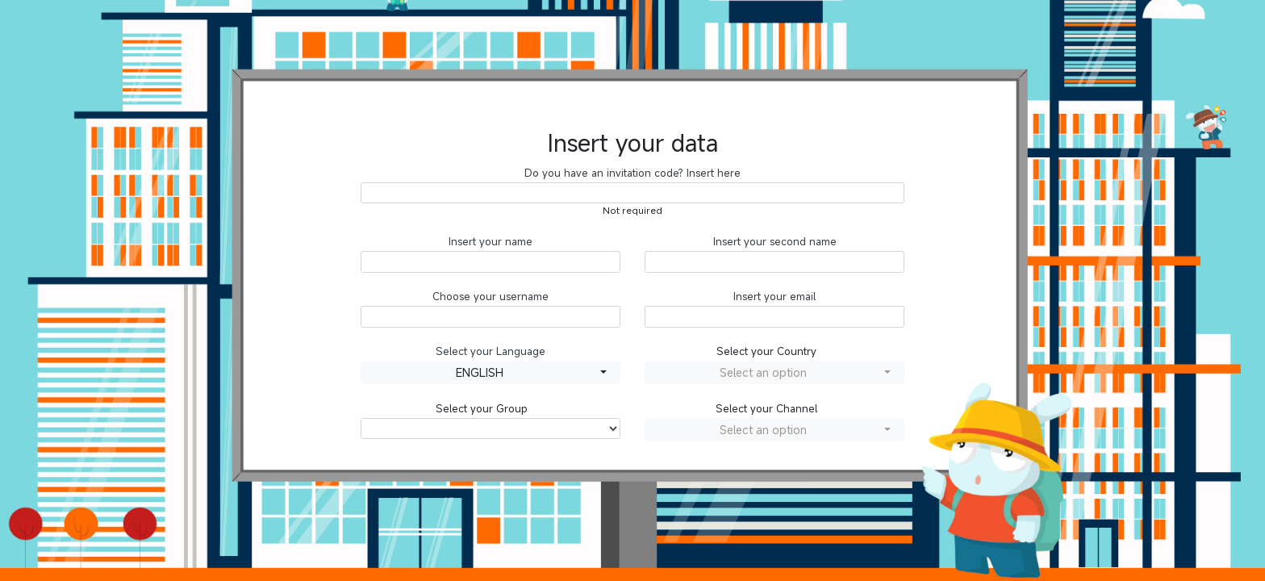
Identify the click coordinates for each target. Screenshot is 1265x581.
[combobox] (490, 373)
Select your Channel (766, 409)
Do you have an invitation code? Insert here (632, 173)
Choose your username (490, 296)
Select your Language (490, 351)
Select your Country (766, 351)
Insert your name (490, 242)
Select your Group (482, 409)
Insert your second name (775, 242)
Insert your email (774, 296)
